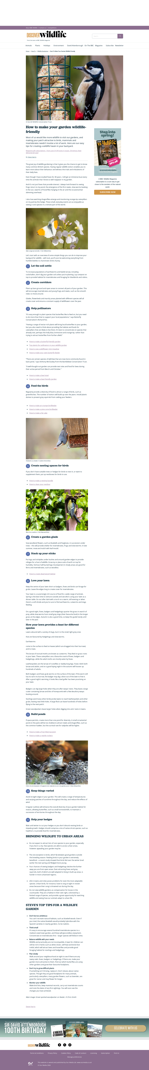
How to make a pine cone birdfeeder (43, 409)
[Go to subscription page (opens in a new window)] (107, 175)
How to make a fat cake (38, 413)
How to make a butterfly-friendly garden (44, 341)
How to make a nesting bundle (41, 481)
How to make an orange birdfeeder (43, 405)
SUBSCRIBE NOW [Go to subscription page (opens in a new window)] (107, 192)
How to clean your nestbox (39, 484)
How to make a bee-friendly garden (43, 379)
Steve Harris (30, 1006)
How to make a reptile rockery (41, 735)
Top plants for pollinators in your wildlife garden (48, 345)
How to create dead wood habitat (42, 574)
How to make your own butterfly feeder (44, 353)
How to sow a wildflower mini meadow (44, 349)
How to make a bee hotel (39, 375)
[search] (120, 36)
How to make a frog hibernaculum (42, 732)
